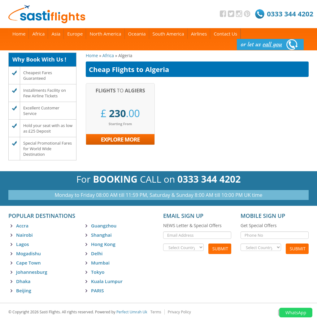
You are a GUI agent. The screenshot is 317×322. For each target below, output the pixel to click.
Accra (22, 225)
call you (272, 44)
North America (105, 34)
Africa (38, 34)
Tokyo (97, 272)
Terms (155, 312)
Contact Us (225, 34)
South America (168, 34)
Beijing (23, 290)
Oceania (137, 34)
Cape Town (28, 263)
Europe (75, 34)
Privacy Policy (179, 312)
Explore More (120, 139)
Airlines (199, 34)
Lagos (22, 244)
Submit (220, 249)
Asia (55, 34)
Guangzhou (103, 225)
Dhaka (23, 281)
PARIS (97, 290)
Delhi (97, 253)
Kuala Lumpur (107, 281)
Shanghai (101, 235)
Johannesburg (31, 272)
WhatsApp (295, 313)
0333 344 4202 (290, 13)
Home (18, 34)
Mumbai (100, 263)
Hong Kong (103, 244)
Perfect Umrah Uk (131, 312)
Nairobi (24, 235)
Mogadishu (28, 253)
